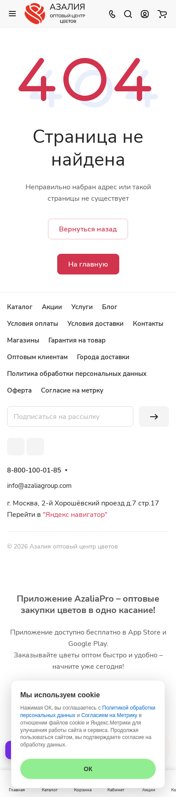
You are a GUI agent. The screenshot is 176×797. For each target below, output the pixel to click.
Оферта (19, 390)
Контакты (148, 323)
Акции (52, 307)
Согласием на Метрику (109, 715)
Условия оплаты (32, 323)
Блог (109, 307)
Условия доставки (95, 323)
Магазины (23, 340)
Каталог (20, 307)
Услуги (82, 307)
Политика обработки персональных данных (77, 373)
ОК (88, 768)
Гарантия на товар (77, 340)
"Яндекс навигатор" (74, 514)
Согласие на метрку (72, 390)
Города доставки (103, 357)
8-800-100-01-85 (34, 470)
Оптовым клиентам (37, 357)
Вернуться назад (88, 229)
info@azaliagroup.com (39, 485)
